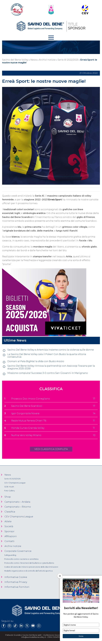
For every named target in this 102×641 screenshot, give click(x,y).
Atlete (8, 521)
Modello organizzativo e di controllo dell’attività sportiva (28, 571)
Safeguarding (10, 555)
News (33, 59)
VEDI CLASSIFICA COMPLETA (51, 449)
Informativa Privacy (15, 582)
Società (8, 526)
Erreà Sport (55, 199)
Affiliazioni (10, 536)
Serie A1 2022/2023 (68, 59)
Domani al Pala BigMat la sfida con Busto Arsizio (35, 361)
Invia (81, 636)
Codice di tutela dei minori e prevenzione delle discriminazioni (31, 567)
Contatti (9, 541)
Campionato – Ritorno (17, 506)
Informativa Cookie (15, 577)
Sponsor (9, 531)
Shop (7, 496)
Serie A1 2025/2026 (12, 479)
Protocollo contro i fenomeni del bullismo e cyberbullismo (29, 563)
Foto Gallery (9, 491)
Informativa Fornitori (16, 587)
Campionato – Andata (17, 502)
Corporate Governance (17, 551)
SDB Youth (9, 487)
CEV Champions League (15, 483)
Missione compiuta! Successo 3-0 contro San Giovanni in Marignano (47, 373)
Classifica (9, 511)
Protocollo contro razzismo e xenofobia (21, 559)
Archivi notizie (47, 59)
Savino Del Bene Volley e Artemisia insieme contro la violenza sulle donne (50, 349)
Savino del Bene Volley (15, 59)
